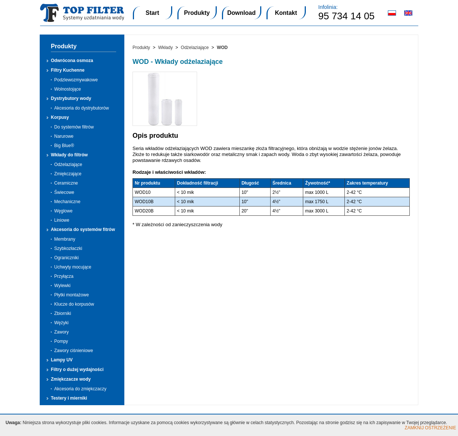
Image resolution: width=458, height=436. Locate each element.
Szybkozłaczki (68, 248)
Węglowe (63, 211)
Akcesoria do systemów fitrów (83, 229)
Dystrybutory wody (71, 98)
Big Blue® (64, 145)
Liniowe (61, 220)
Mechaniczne (67, 201)
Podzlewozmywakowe (76, 79)
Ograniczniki (66, 257)
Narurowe (63, 136)
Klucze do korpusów (74, 304)
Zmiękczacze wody (71, 379)
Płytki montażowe (71, 294)
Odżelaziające (68, 164)
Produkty (141, 47)
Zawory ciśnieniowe (73, 350)
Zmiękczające (67, 173)
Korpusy (60, 117)
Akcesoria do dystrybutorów (81, 108)
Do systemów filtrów (74, 127)
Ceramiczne (66, 183)
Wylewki (62, 285)
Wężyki (61, 322)
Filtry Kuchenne (68, 70)
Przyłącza (63, 276)
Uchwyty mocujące (72, 267)
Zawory (61, 332)
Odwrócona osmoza (72, 60)
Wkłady (165, 47)
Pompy (61, 341)
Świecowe (64, 192)
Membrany (64, 239)
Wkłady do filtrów (69, 154)
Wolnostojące (67, 89)
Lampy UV (62, 359)
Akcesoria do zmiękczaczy (80, 388)
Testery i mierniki (69, 398)
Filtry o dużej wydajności (77, 369)
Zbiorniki (62, 313)
